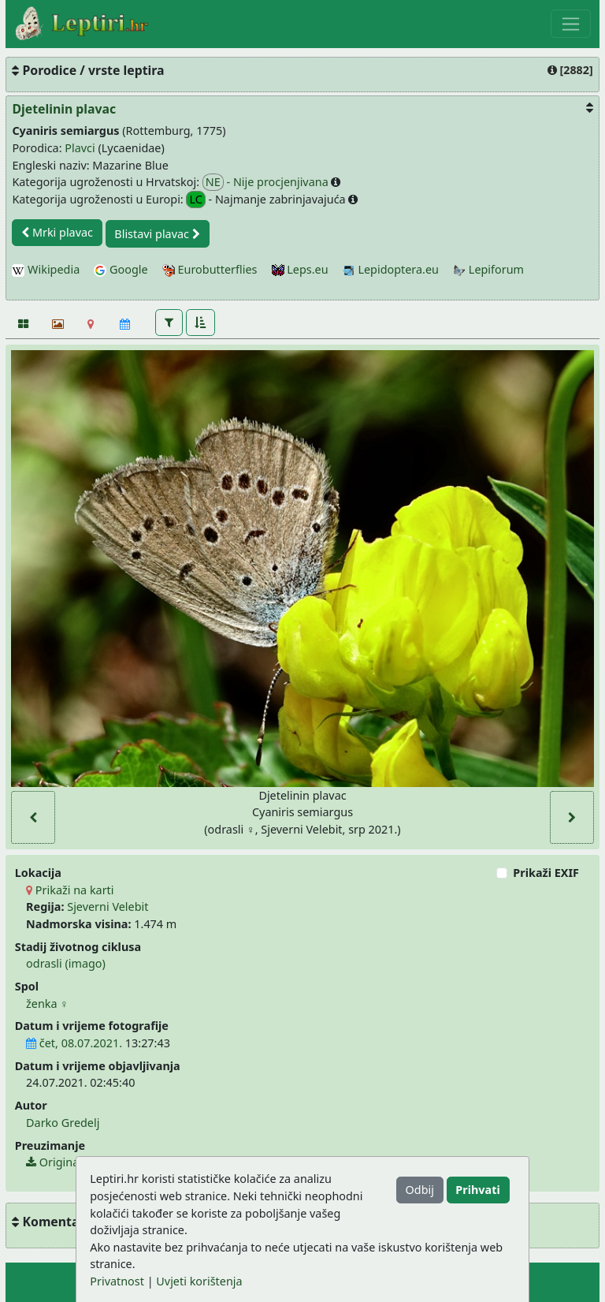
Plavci (80, 147)
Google (120, 269)
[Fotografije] (22, 324)
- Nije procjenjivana (267, 182)
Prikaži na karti (69, 889)
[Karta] (91, 324)
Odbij (420, 1189)
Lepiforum (488, 269)
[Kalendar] (125, 324)
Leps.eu (300, 269)
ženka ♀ (47, 1003)
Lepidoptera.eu (391, 269)
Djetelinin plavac (64, 109)
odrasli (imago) (66, 963)
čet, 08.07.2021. (74, 1042)
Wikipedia (46, 269)
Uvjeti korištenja (199, 1281)
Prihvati (477, 1189)
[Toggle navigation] (571, 23)
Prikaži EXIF (546, 872)
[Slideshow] (56, 324)
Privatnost (117, 1281)
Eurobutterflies (210, 269)
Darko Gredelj (62, 1122)
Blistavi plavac (156, 233)
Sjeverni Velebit (107, 906)
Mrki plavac (57, 232)
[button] (169, 322)
